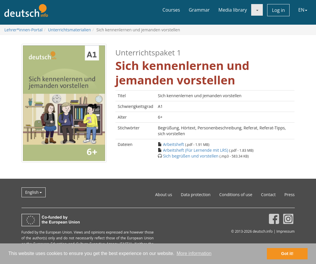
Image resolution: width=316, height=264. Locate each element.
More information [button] (193, 253)
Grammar (199, 10)
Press (289, 194)
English (33, 192)
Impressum (285, 231)
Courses (171, 10)
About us (163, 194)
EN (302, 10)
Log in (278, 10)
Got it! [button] (287, 253)
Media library (232, 10)
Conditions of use (235, 194)
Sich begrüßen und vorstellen (191, 156)
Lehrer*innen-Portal (23, 29)
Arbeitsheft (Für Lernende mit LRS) (195, 150)
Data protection (195, 194)
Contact (268, 194)
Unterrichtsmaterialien (69, 29)
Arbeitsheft (173, 144)
